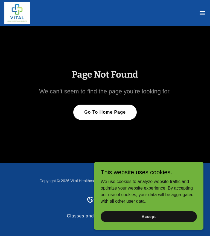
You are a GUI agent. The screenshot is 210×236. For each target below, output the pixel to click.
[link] (17, 13)
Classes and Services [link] (90, 216)
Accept (149, 216)
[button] (202, 13)
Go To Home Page (105, 112)
